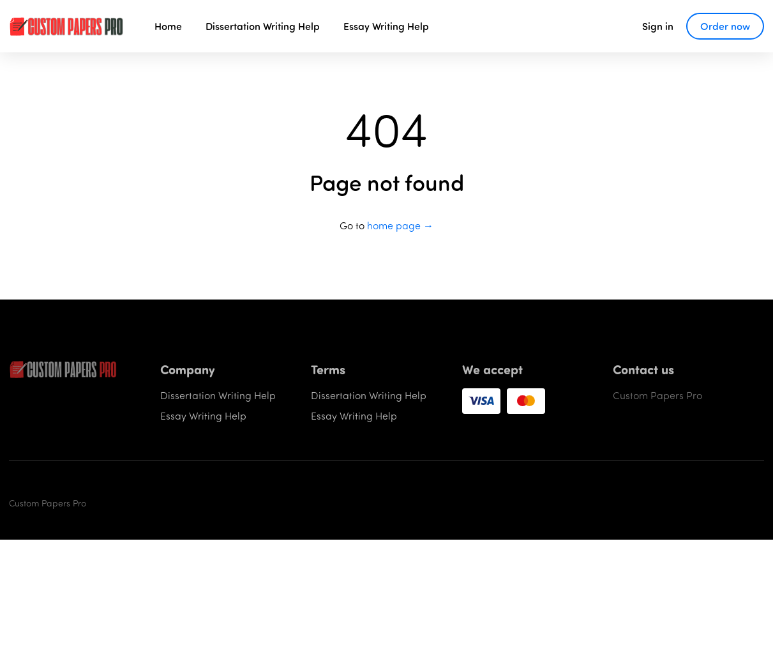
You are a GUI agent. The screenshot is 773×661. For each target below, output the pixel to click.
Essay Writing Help (386, 26)
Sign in (657, 26)
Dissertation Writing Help (263, 26)
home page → (400, 225)
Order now (725, 26)
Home (168, 26)
